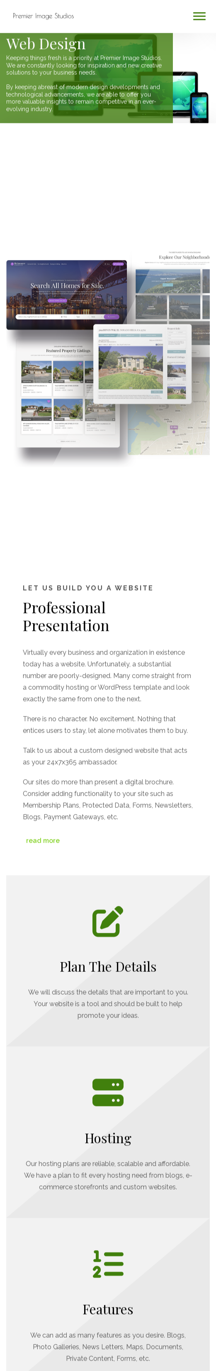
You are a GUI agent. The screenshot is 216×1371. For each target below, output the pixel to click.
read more (42, 837)
